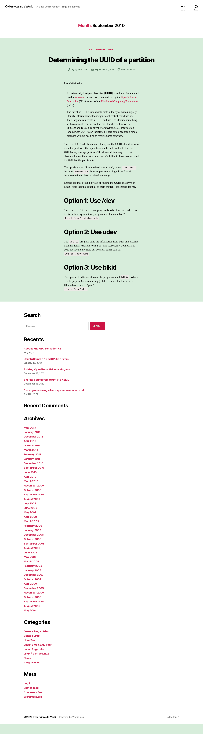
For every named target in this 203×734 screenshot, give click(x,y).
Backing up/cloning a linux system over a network (56, 399)
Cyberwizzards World (20, 6)
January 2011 (32, 468)
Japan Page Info (34, 658)
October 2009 (33, 499)
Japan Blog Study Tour (38, 654)
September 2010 (35, 477)
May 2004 (30, 620)
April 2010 (30, 486)
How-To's (30, 650)
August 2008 (32, 557)
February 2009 (33, 535)
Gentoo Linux (32, 645)
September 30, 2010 (104, 79)
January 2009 (33, 540)
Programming (32, 672)
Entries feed (32, 697)
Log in (28, 693)
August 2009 (32, 508)
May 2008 (30, 566)
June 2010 (31, 482)
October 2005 (33, 606)
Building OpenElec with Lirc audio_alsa (49, 379)
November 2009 (34, 495)
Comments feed (34, 702)
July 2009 (30, 513)
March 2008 (31, 571)
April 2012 (30, 450)
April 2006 (31, 593)
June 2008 (31, 562)
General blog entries (37, 641)
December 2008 (34, 544)
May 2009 (30, 522)
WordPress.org (34, 706)
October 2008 (33, 548)
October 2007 (33, 589)
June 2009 (31, 517)
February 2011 (33, 464)
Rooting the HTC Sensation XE (43, 358)
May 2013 (30, 437)
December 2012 (34, 446)
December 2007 (34, 584)
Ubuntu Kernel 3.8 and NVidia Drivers (48, 368)
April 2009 (31, 526)
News (27, 667)
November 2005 (34, 602)
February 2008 (33, 575)
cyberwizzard (80, 79)
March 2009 (31, 531)
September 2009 (35, 504)
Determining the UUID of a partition (102, 64)
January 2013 (32, 441)
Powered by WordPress (72, 726)
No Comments (129, 79)
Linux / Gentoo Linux (102, 50)
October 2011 (32, 455)
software (80, 107)
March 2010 (31, 490)
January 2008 (33, 580)
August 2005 (32, 615)
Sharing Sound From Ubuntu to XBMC (48, 389)
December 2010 (34, 473)
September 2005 (35, 611)
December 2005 (34, 597)
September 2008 (35, 553)
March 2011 (31, 459)
